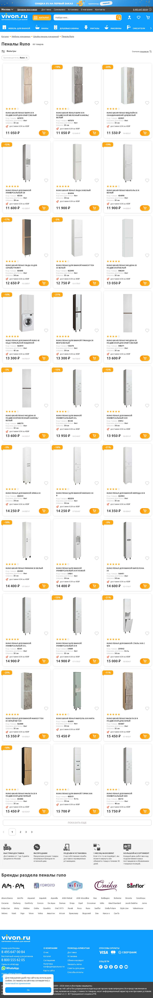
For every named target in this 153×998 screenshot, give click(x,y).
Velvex (49, 915)
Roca (110, 910)
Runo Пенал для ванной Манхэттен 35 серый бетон (25, 721)
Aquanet (32, 900)
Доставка (46, 9)
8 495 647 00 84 (14, 952)
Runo (118, 910)
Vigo (68, 915)
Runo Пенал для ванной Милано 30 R (74, 495)
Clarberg (31, 905)
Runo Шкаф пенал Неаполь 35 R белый (123, 191)
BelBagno (109, 900)
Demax (79, 905)
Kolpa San (33, 910)
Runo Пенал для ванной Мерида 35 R (125, 495)
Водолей (135, 915)
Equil (98, 905)
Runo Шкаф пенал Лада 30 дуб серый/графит (22, 267)
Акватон (98, 915)
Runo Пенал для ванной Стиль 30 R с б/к (125, 645)
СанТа (24, 920)
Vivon (77, 915)
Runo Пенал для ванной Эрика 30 (23, 494)
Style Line (21, 915)
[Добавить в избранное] (46, 103)
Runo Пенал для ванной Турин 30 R (74, 795)
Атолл (109, 915)
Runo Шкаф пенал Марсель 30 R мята (72, 721)
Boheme (122, 900)
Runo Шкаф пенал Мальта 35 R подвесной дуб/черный (21, 796)
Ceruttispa (6, 905)
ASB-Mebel (70, 900)
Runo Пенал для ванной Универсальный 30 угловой (70, 570)
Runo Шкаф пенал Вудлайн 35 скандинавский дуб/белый (122, 114)
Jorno (21, 910)
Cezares (19, 905)
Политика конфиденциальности (53, 965)
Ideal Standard (134, 905)
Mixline (55, 910)
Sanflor (129, 910)
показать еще (77, 824)
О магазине (86, 9)
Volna (86, 915)
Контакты (100, 9)
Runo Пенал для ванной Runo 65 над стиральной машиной (23, 342)
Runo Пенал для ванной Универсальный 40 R (119, 796)
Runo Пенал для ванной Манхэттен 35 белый (75, 267)
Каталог (5, 36)
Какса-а (13, 920)
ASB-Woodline (85, 900)
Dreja (89, 905)
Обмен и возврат (75, 960)
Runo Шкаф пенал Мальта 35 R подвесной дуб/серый (122, 721)
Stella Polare (7, 915)
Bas (98, 900)
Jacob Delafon (7, 910)
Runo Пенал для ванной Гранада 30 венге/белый (75, 342)
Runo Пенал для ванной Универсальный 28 (18, 191)
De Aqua (67, 905)
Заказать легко (74, 964)
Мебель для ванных (21, 36)
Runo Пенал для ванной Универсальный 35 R (69, 645)
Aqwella (56, 900)
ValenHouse (36, 915)
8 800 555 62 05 (14, 960)
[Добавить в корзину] (44, 133)
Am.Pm (21, 900)
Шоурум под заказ (27, 9)
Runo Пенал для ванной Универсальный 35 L (18, 645)
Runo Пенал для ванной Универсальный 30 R (119, 417)
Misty (44, 910)
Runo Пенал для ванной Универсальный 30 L (69, 417)
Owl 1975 (88, 910)
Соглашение (49, 960)
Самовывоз (59, 9)
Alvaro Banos (7, 900)
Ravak (100, 910)
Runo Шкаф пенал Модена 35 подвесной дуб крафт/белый (123, 342)
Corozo (56, 905)
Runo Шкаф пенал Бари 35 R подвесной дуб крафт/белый (21, 114)
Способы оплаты (75, 972)
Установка (73, 9)
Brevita (133, 900)
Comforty (44, 905)
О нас (46, 952)
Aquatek (44, 900)
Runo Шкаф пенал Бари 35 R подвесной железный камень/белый (72, 115)
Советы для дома (75, 968)
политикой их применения (17, 983)
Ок (28, 990)
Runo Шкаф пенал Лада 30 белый (73, 190)
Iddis (121, 905)
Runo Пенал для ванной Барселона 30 (125, 570)
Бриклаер (121, 915)
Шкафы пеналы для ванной (47, 36)
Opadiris (76, 910)
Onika (65, 910)
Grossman (109, 905)
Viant (59, 915)
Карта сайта (49, 970)
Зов (3, 920)
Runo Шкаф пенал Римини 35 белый (24, 569)
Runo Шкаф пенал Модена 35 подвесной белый (122, 267)
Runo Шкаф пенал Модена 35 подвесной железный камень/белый (22, 418)
